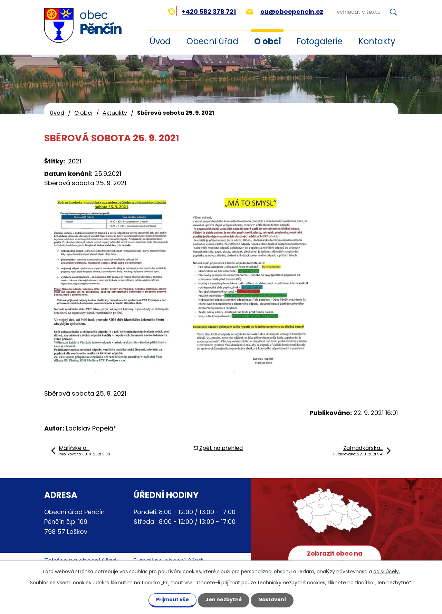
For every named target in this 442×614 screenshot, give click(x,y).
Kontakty (376, 41)
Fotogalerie (320, 41)
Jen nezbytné (223, 599)
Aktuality (115, 113)
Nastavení (272, 599)
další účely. (386, 571)
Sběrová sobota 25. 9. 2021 (85, 393)
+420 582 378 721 (202, 11)
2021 (74, 161)
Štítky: (54, 161)
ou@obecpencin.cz (284, 11)
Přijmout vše (172, 599)
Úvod (57, 113)
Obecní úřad (212, 41)
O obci (267, 41)
